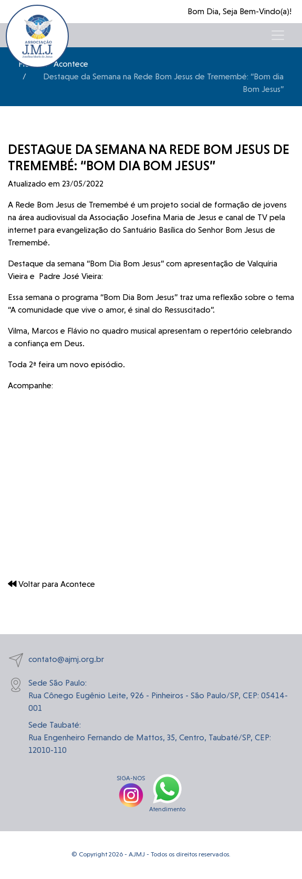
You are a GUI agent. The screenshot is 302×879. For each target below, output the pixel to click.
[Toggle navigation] (278, 35)
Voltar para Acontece (51, 584)
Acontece (71, 64)
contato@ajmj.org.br (56, 660)
